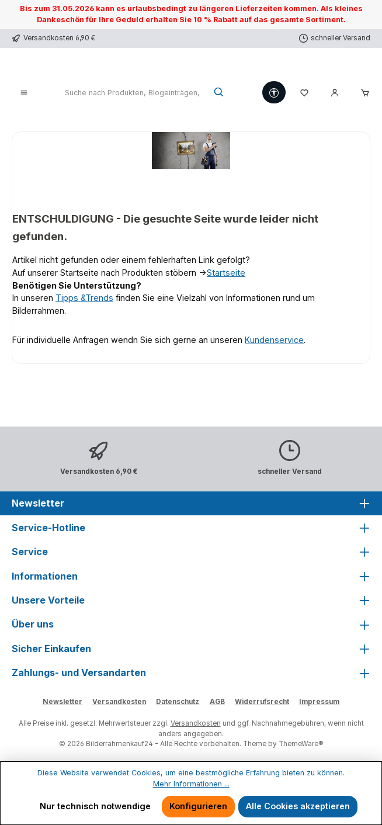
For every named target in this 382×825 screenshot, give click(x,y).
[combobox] (133, 93)
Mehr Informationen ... (191, 783)
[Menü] (24, 93)
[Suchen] (219, 93)
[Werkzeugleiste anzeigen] (274, 92)
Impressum (319, 702)
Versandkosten (119, 702)
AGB (217, 702)
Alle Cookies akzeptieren (298, 806)
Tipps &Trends (84, 298)
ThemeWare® (301, 744)
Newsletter (62, 702)
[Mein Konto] (334, 93)
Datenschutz (177, 702)
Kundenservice (274, 340)
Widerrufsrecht (262, 702)
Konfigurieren (198, 806)
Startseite (226, 273)
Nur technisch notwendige (95, 806)
